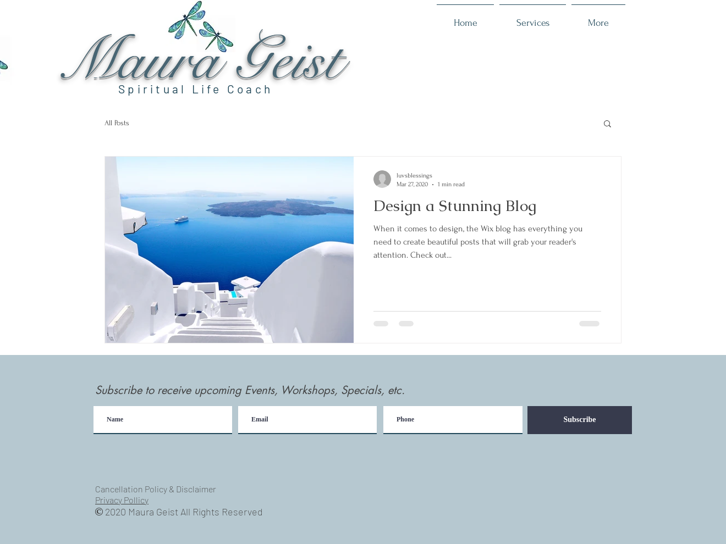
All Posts (117, 123)
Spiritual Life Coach (195, 89)
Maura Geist (200, 60)
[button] (607, 124)
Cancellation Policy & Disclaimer (155, 489)
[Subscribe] (579, 420)
